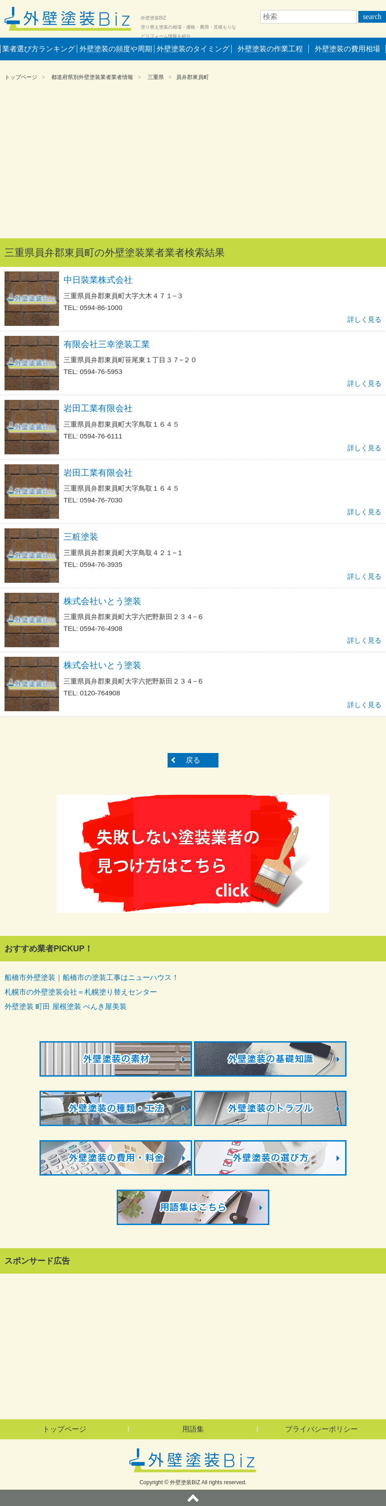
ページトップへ (193, 1498)
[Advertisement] (193, 161)
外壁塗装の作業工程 (270, 49)
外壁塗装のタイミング (193, 49)
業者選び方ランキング (38, 49)
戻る (193, 760)
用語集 (193, 1429)
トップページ (21, 77)
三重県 (156, 77)
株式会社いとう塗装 (102, 601)
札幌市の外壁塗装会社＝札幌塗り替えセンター (81, 992)
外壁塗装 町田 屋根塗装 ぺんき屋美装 (66, 1006)
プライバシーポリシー (321, 1429)
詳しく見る (364, 319)
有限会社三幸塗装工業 (107, 344)
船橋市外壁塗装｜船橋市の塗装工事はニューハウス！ (92, 977)
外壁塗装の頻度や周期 (115, 49)
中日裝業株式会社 (98, 280)
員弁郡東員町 (192, 77)
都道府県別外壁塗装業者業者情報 (92, 77)
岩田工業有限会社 (98, 408)
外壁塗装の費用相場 (347, 49)
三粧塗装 (81, 536)
